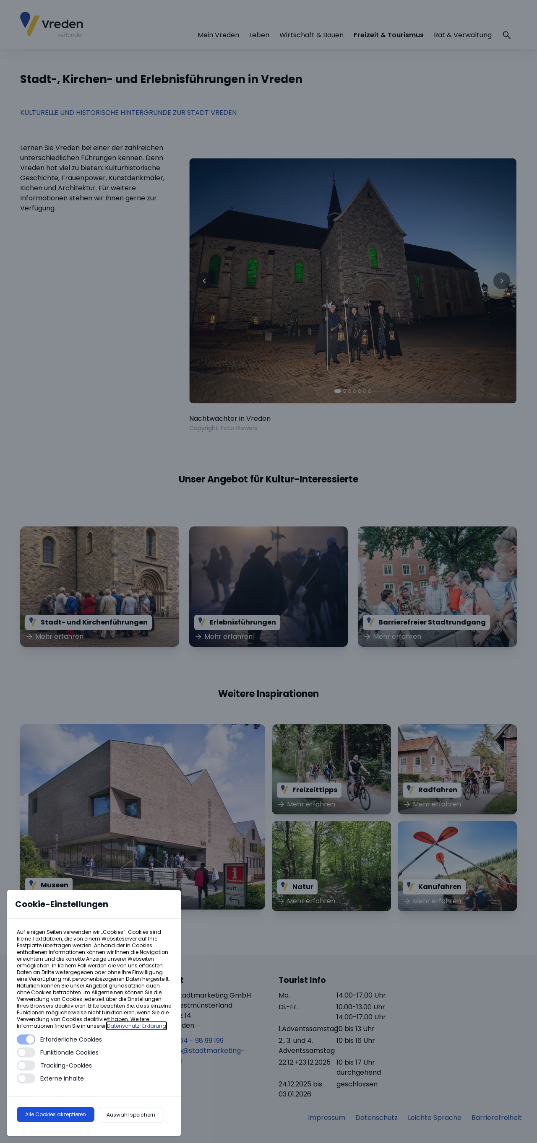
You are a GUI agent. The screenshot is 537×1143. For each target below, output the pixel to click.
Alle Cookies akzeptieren (55, 1114)
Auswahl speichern (131, 1114)
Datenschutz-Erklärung (136, 1025)
